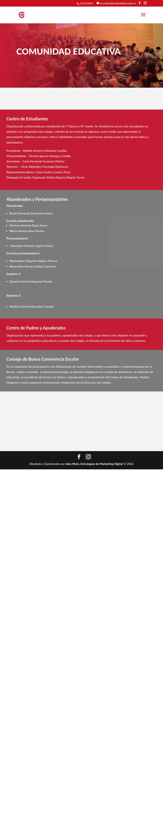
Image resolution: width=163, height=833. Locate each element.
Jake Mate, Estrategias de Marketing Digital (94, 464)
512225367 (86, 3)
